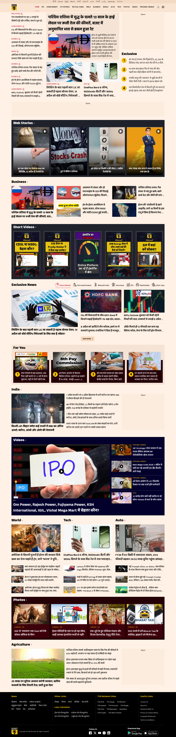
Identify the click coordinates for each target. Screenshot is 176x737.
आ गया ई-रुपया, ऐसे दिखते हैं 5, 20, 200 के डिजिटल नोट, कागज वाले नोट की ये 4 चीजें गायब (146, 61)
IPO (43, 7)
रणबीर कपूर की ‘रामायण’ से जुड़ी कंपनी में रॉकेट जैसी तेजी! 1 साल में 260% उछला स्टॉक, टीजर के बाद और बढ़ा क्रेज (146, 80)
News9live (123, 709)
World (105, 7)
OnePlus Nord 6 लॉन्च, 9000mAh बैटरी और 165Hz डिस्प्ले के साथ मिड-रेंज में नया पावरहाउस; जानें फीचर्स (98, 92)
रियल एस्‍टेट (43, 705)
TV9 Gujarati (101, 705)
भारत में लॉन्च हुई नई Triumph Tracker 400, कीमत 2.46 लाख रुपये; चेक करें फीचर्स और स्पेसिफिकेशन (145, 579)
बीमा (25, 705)
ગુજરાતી (85, 1)
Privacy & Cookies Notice (149, 713)
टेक (24, 709)
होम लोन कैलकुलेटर (61, 713)
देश (12, 709)
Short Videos (23, 228)
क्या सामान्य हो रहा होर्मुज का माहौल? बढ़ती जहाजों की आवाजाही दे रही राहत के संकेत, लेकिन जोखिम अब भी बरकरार (42, 568)
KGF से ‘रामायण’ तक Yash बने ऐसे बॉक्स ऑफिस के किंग (30, 633)
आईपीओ (33, 705)
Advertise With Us (146, 709)
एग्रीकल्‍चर (31, 709)
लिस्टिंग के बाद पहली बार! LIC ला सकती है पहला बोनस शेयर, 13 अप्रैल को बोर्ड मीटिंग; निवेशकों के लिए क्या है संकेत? (63, 92)
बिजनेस (14, 702)
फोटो (70, 702)
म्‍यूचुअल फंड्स (16, 705)
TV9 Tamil (100, 709)
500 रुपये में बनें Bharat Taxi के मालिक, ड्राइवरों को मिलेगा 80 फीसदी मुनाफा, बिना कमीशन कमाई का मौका (144, 633)
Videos (135, 7)
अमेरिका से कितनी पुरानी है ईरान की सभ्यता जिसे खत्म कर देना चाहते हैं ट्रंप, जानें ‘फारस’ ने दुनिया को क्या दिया (35, 557)
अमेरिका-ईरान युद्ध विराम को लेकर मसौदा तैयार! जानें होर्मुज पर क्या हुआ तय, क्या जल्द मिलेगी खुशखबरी (42, 589)
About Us (143, 705)
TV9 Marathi (121, 702)
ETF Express (65, 7)
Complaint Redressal (147, 716)
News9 (60, 1)
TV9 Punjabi (101, 713)
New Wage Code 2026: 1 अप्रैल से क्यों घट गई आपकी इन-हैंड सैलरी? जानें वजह (147, 468)
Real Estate (15, 14)
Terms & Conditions (147, 720)
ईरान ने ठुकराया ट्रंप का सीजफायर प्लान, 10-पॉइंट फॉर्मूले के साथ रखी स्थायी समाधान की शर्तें (41, 579)
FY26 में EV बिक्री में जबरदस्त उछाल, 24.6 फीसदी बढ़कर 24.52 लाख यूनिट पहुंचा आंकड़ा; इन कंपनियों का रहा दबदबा (139, 557)
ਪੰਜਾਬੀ (98, 1)
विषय (63, 702)
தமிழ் (104, 1)
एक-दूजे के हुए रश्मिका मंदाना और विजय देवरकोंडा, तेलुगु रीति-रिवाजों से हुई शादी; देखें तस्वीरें (106, 633)
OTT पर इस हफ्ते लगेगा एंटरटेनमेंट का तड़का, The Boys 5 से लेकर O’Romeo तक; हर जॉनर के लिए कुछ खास (93, 589)
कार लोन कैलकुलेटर (61, 716)
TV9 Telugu (111, 702)
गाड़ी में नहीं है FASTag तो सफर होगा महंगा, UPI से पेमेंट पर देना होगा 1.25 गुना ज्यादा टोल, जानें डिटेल (94, 579)
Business (97, 7)
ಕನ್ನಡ (66, 1)
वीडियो (76, 702)
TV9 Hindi (100, 702)
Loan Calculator (62, 707)
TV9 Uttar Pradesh (114, 713)
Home (37, 7)
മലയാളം (111, 1)
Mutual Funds (78, 7)
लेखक (56, 702)
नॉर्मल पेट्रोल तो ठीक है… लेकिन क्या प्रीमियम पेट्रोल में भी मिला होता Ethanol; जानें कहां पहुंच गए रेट (145, 589)
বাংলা (92, 2)
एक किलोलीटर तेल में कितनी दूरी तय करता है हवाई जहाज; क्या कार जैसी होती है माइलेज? (146, 89)
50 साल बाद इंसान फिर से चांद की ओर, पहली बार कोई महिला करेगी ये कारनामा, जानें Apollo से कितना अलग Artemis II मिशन (145, 70)
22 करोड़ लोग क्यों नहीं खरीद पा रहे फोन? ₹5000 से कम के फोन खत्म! (147, 498)
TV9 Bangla (124, 705)
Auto (113, 7)
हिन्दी (54, 1)
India (15, 390)
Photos (127, 7)
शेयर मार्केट (23, 702)
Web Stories (23, 123)
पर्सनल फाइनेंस (34, 702)
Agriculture (20, 645)
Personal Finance (147, 7)
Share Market (52, 7)
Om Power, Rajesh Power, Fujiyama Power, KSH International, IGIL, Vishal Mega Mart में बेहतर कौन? (56, 508)
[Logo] (14, 734)
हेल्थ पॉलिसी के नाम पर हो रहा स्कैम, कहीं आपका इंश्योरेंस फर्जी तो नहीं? (68, 633)
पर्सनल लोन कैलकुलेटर (79, 713)
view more (87, 339)
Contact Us (144, 702)
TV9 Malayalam (112, 709)
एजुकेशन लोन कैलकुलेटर (80, 716)
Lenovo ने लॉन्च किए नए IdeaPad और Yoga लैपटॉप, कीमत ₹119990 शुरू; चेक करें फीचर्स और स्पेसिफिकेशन (93, 568)
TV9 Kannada (113, 705)
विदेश (18, 709)
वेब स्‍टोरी (85, 702)
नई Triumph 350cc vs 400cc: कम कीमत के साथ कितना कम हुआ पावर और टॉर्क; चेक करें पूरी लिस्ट (146, 568)
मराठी (79, 1)
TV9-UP (119, 1)
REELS (88, 7)
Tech (119, 7)
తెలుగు (72, 1)
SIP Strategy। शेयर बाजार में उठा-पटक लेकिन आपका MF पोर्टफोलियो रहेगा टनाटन (147, 452)
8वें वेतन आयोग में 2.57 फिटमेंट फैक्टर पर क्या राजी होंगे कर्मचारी (146, 483)
